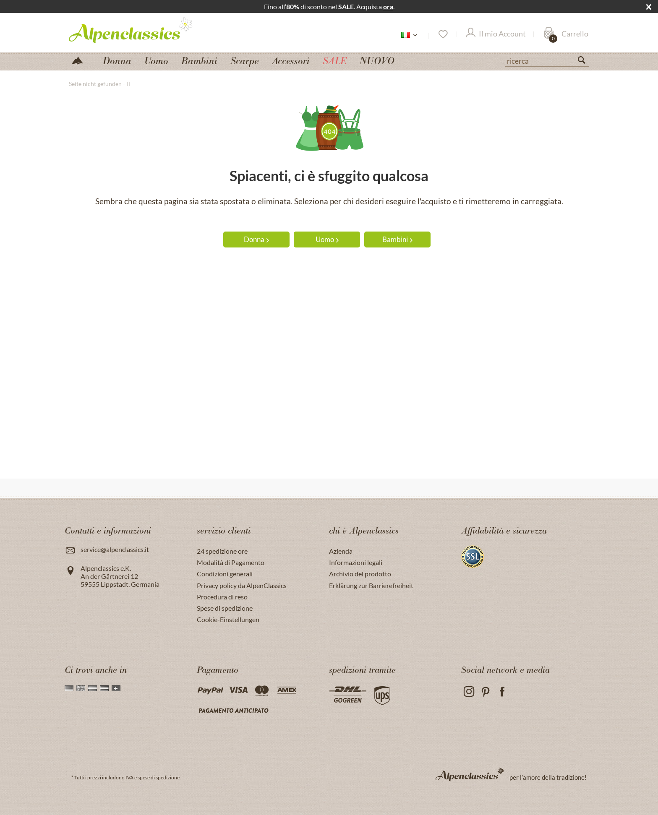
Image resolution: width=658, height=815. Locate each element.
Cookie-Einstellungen (228, 619)
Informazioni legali (355, 562)
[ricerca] (547, 60)
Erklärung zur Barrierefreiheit (371, 585)
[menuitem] (547, 60)
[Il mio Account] (496, 34)
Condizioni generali (225, 574)
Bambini (397, 239)
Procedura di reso (222, 597)
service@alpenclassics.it (115, 549)
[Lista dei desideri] (442, 34)
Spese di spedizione (225, 608)
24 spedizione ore (222, 551)
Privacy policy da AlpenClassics (242, 585)
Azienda (340, 551)
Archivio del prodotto (360, 574)
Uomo (327, 239)
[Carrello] (565, 34)
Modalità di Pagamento (230, 562)
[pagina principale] (80, 59)
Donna (256, 239)
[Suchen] (585, 61)
